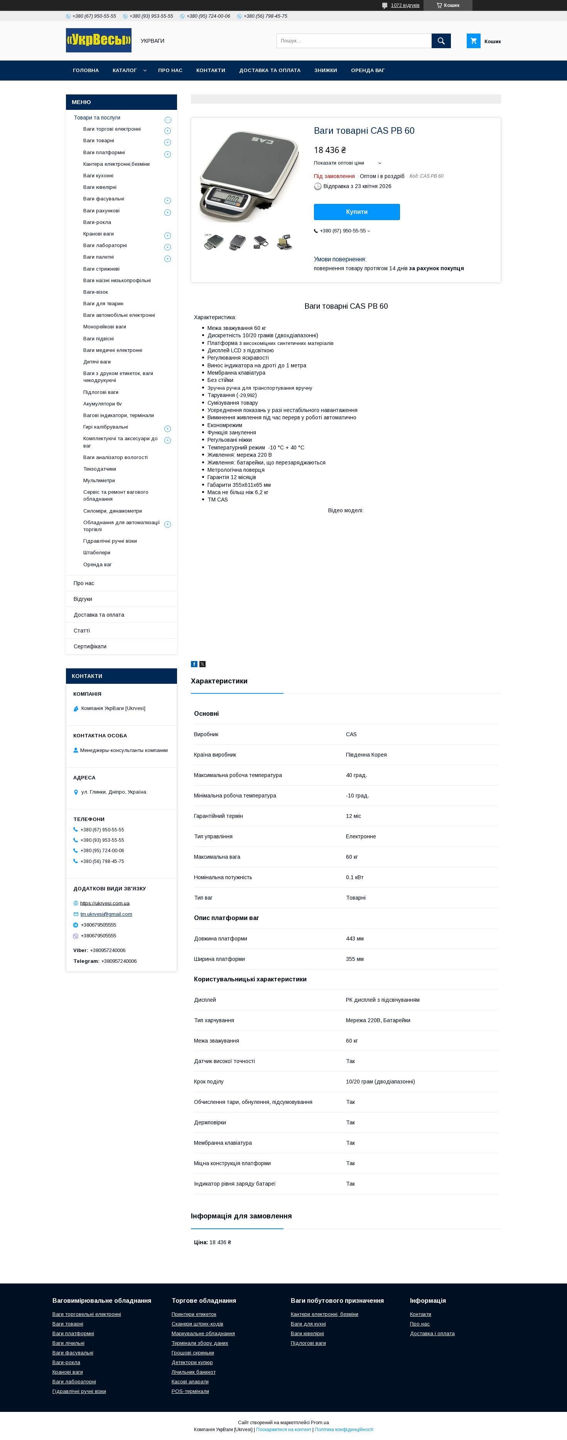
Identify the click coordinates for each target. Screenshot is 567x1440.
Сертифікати (90, 646)
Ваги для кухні (308, 1324)
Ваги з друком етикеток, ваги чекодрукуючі (118, 376)
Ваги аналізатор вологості (115, 457)
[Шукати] (441, 41)
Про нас (170, 70)
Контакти (210, 70)
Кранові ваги (98, 234)
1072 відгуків (405, 5)
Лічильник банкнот (194, 1372)
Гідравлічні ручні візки (110, 541)
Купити (357, 212)
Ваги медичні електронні (112, 350)
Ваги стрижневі (101, 269)
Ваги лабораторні (105, 245)
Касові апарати (190, 1381)
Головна (86, 70)
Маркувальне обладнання (203, 1333)
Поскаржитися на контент (283, 1429)
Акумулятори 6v (102, 404)
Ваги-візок (95, 292)
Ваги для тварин (103, 303)
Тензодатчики (99, 469)
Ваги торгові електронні (112, 129)
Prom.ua (320, 1422)
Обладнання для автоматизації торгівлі (121, 526)
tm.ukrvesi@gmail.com (106, 914)
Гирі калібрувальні (105, 427)
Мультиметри (99, 480)
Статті (82, 630)
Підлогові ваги (100, 392)
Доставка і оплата (432, 1333)
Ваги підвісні (98, 338)
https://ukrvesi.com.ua (105, 903)
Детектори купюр (192, 1362)
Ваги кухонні (98, 175)
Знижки (325, 70)
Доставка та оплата (269, 70)
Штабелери (96, 552)
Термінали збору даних (200, 1343)
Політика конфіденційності (344, 1429)
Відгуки (83, 599)
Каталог (125, 70)
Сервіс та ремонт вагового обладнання (115, 495)
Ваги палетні (98, 257)
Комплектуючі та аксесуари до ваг (120, 442)
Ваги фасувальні (103, 199)
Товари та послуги (97, 117)
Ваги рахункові (101, 211)
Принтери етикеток (194, 1314)
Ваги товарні (98, 140)
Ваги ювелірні (99, 187)
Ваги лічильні (68, 1343)
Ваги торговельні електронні (86, 1314)
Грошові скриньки (193, 1353)
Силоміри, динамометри (112, 511)
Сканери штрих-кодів (197, 1324)
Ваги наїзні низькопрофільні (117, 280)
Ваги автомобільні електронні (119, 315)
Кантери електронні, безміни (324, 1314)
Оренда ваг (368, 70)
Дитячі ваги (97, 362)
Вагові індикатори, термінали (118, 415)
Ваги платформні (104, 152)
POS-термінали (190, 1391)
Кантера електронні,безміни (116, 164)
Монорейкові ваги (104, 327)
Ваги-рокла (97, 222)
